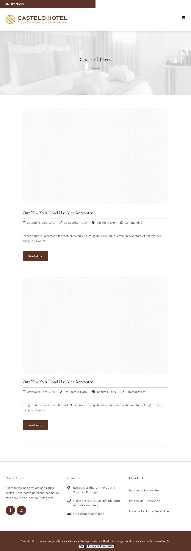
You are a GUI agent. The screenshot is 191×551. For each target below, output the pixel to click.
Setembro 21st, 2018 (40, 222)
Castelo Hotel (77, 222)
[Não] (186, 544)
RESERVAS (15, 4)
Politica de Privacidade (100, 546)
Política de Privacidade (144, 501)
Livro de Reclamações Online (149, 511)
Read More (35, 256)
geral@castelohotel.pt (88, 514)
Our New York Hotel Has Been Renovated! (58, 212)
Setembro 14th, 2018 (41, 392)
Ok (81, 546)
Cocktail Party (106, 222)
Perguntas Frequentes (144, 490)
